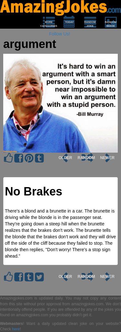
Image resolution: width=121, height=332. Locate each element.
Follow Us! (59, 33)
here (16, 329)
